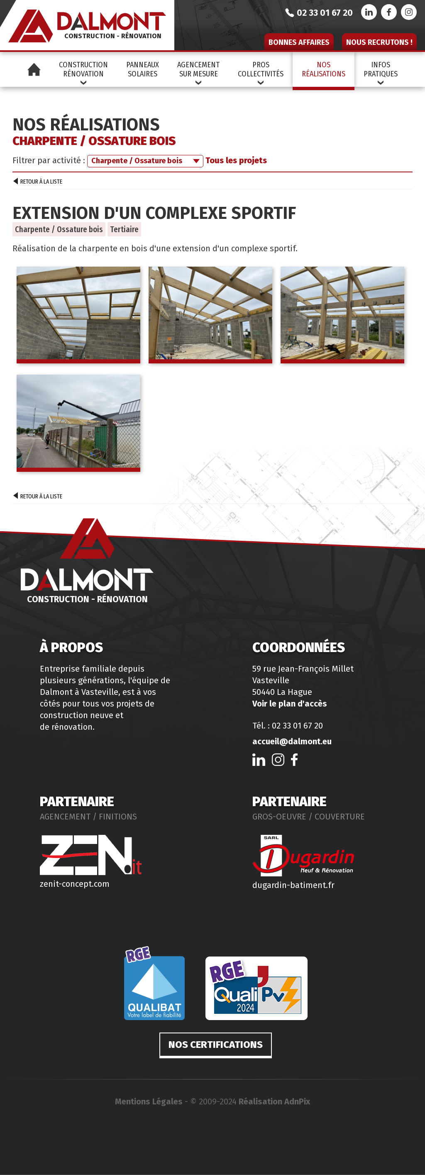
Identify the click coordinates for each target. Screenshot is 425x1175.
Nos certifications (216, 1044)
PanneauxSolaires (142, 69)
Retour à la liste (37, 182)
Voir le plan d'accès (289, 704)
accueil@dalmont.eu (292, 741)
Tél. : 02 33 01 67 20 (287, 726)
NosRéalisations (323, 69)
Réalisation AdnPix (274, 1101)
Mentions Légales (149, 1101)
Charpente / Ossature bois (59, 229)
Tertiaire (124, 229)
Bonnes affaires (299, 42)
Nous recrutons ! (379, 42)
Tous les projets (236, 160)
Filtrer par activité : (48, 160)
